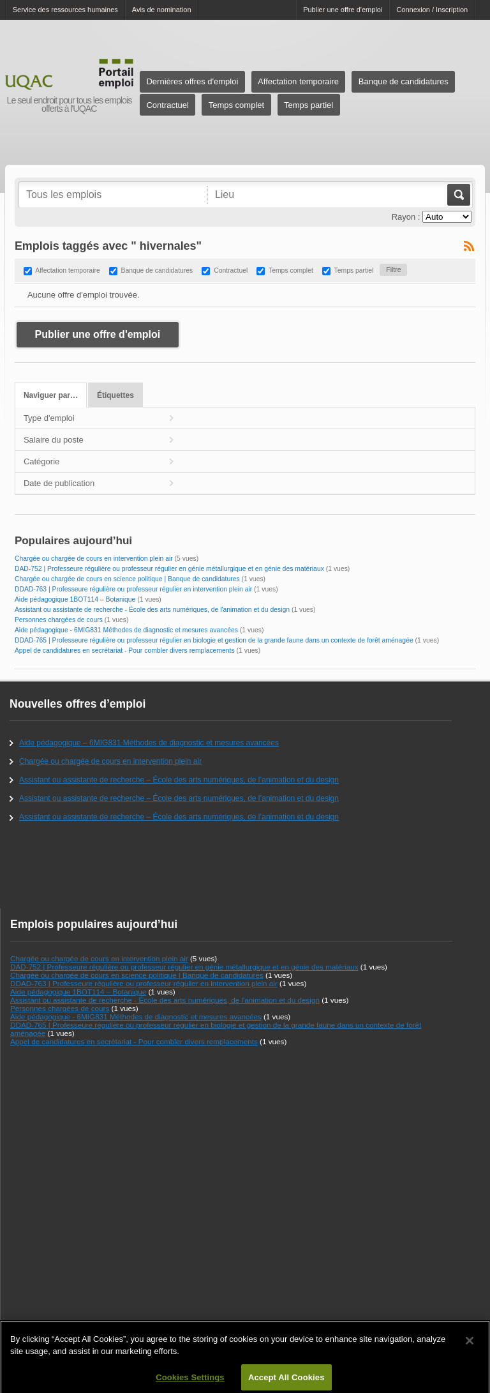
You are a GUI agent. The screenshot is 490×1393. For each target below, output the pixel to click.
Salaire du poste (54, 440)
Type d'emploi (49, 418)
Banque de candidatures (404, 81)
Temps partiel (308, 105)
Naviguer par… (51, 395)
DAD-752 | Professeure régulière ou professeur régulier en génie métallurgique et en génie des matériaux (169, 568)
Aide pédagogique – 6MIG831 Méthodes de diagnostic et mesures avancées (149, 742)
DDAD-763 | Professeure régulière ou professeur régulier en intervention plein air (133, 589)
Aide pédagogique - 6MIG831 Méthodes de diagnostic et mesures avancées (126, 630)
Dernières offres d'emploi (192, 81)
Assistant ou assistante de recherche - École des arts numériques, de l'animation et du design (152, 609)
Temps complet (236, 105)
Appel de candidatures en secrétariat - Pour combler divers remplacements (125, 650)
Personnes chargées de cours (59, 619)
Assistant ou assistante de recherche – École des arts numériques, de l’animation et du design (179, 779)
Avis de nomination (161, 9)
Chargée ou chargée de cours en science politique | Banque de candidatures (127, 578)
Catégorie (41, 461)
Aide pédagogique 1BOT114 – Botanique (75, 599)
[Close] (470, 1351)
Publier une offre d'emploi (342, 9)
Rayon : (406, 217)
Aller (458, 195)
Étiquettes (115, 395)
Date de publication (59, 483)
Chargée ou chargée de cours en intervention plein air (94, 558)
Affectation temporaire (298, 81)
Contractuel (167, 105)
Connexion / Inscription (432, 9)
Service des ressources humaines (65, 9)
